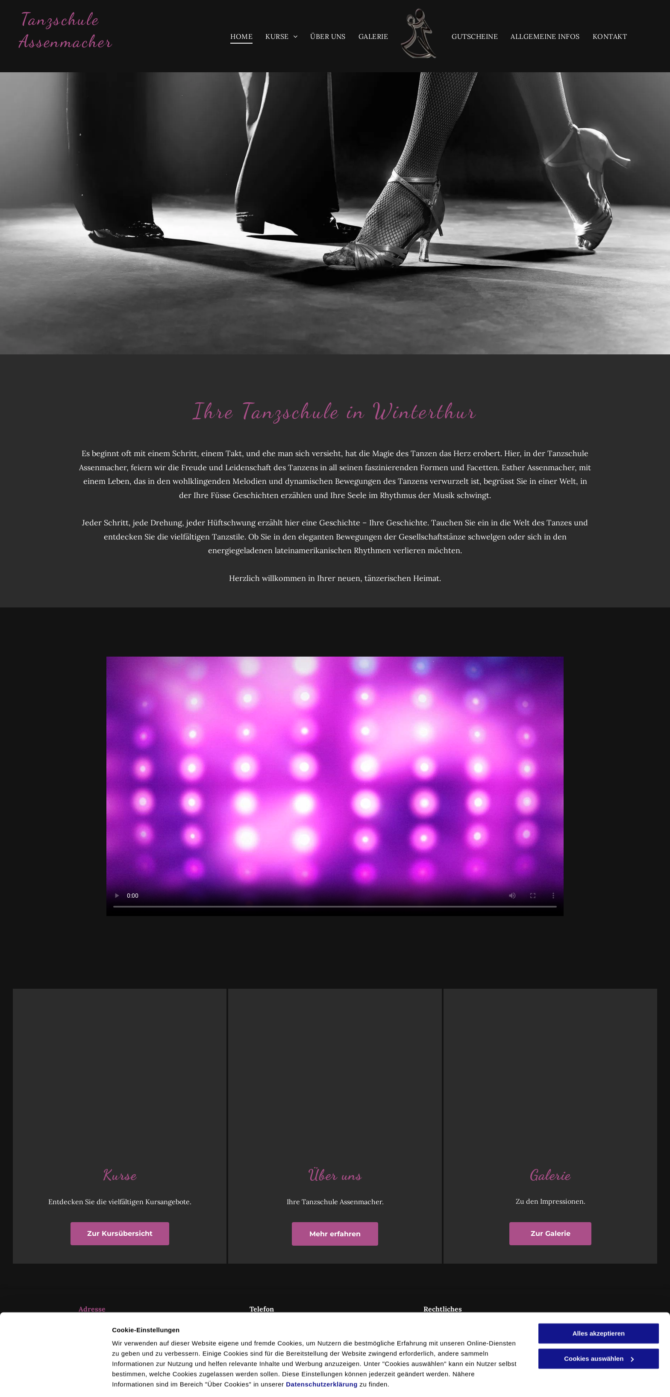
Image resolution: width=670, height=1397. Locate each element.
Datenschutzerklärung (322, 1356)
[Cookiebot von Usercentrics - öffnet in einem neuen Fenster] (55, 1380)
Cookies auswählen (142, 1380)
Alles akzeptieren (599, 1305)
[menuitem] (241, 36)
